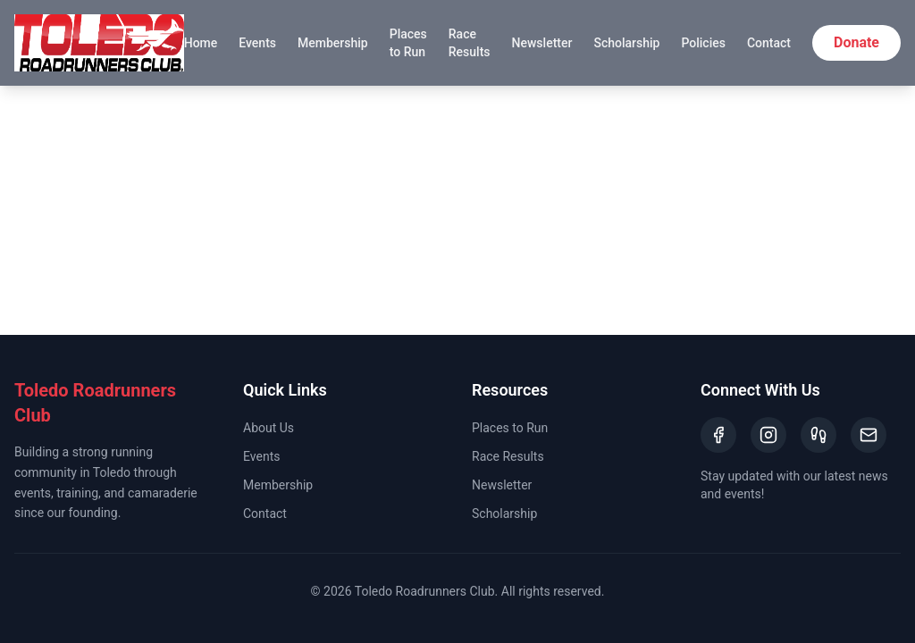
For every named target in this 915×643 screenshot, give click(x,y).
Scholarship (626, 43)
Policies (703, 43)
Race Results (470, 43)
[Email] (868, 435)
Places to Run (408, 43)
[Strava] (818, 435)
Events (257, 43)
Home (201, 43)
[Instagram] (768, 435)
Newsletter (542, 43)
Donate (856, 42)
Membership (333, 43)
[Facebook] (718, 435)
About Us (268, 428)
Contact (769, 43)
